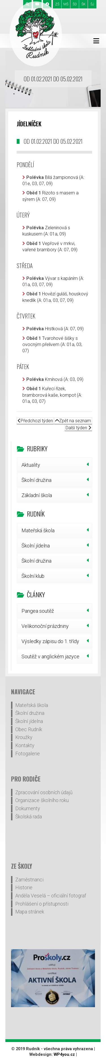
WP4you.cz (64, 1054)
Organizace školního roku (42, 800)
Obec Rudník (28, 729)
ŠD (75, 4)
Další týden (78, 427)
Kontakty (24, 745)
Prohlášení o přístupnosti (41, 904)
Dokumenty (27, 808)
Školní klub (32, 576)
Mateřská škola (38, 530)
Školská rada (28, 816)
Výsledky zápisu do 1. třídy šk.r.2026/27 (50, 643)
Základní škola (36, 495)
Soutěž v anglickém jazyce (50, 656)
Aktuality (30, 465)
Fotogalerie (27, 753)
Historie (24, 887)
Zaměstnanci (29, 880)
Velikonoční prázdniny (45, 626)
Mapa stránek (29, 912)
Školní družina (36, 480)
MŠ (65, 4)
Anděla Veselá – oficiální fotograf (50, 896)
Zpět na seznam (73, 420)
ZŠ (57, 4)
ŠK (83, 4)
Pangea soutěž (37, 611)
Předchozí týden (35, 420)
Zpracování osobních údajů (44, 792)
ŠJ (92, 4)
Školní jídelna (35, 546)
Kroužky (23, 737)
